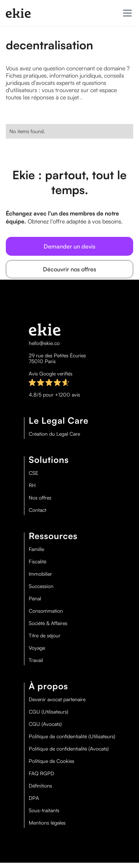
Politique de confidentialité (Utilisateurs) (72, 736)
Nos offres (40, 498)
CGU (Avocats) (45, 724)
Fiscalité (37, 561)
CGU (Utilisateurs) (48, 712)
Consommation (46, 611)
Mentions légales (47, 823)
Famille (36, 549)
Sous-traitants (44, 810)
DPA (34, 798)
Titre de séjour (44, 635)
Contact (37, 510)
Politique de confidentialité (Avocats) (69, 749)
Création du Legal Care (54, 434)
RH (32, 485)
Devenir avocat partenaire (57, 699)
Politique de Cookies (51, 761)
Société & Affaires (48, 623)
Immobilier (40, 574)
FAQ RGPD (41, 773)
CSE (33, 473)
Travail (36, 660)
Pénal (35, 598)
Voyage (37, 648)
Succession (41, 586)
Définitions (40, 786)
